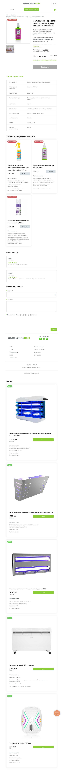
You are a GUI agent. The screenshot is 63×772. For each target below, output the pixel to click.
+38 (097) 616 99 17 (31, 366)
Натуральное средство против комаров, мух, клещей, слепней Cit (25, 17)
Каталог (12, 9)
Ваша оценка (11, 316)
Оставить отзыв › (51, 61)
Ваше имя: (10, 291)
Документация (14, 354)
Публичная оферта (39, 348)
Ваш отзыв (10, 300)
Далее (54, 331)
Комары (13, 15)
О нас (11, 356)
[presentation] (21, 323)
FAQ (11, 348)
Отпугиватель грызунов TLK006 (20, 745)
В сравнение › (36, 61)
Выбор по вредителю (30, 9)
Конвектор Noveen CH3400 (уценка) (21, 666)
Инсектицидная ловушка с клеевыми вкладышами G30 (27, 590)
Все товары (37, 356)
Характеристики (14, 76)
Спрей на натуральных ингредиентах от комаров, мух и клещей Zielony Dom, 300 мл (18, 167)
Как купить (13, 359)
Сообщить (45, 67)
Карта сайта (37, 354)
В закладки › (44, 61)
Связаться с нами (39, 351)
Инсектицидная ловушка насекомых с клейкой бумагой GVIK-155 (31, 514)
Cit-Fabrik (45, 50)
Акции (11, 351)
